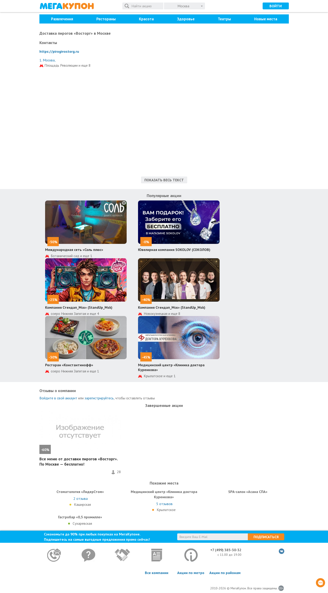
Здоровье (186, 18)
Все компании (156, 572)
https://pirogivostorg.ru (59, 51)
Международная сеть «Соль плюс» (74, 249)
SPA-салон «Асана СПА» (247, 491)
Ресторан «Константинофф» (69, 365)
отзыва (80, 498)
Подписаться (266, 537)
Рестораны (106, 18)
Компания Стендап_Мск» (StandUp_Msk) (78, 307)
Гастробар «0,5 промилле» (80, 517)
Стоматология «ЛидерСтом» (80, 491)
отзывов (164, 503)
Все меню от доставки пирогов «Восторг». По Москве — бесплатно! (78, 461)
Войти (275, 6)
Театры (224, 18)
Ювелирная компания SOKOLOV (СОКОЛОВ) (174, 249)
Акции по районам (225, 572)
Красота (146, 18)
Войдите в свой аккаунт (58, 398)
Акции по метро (190, 572)
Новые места (265, 18)
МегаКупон (66, 6)
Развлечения (62, 18)
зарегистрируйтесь (99, 398)
